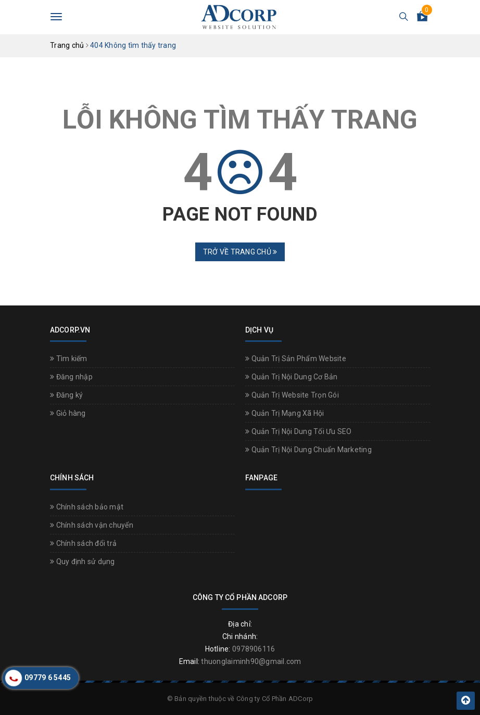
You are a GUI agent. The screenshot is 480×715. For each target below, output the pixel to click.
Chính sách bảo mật (86, 507)
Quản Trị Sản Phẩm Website (295, 358)
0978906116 (253, 649)
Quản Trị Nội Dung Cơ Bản (291, 377)
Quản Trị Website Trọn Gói (292, 395)
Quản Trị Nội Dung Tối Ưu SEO (298, 431)
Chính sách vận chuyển (91, 525)
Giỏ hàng (68, 413)
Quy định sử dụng (82, 561)
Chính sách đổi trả (83, 543)
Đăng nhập (71, 377)
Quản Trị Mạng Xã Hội (284, 413)
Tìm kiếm (68, 358)
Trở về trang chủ (240, 252)
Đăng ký (66, 395)
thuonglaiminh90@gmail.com (251, 661)
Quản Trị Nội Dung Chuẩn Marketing (308, 449)
